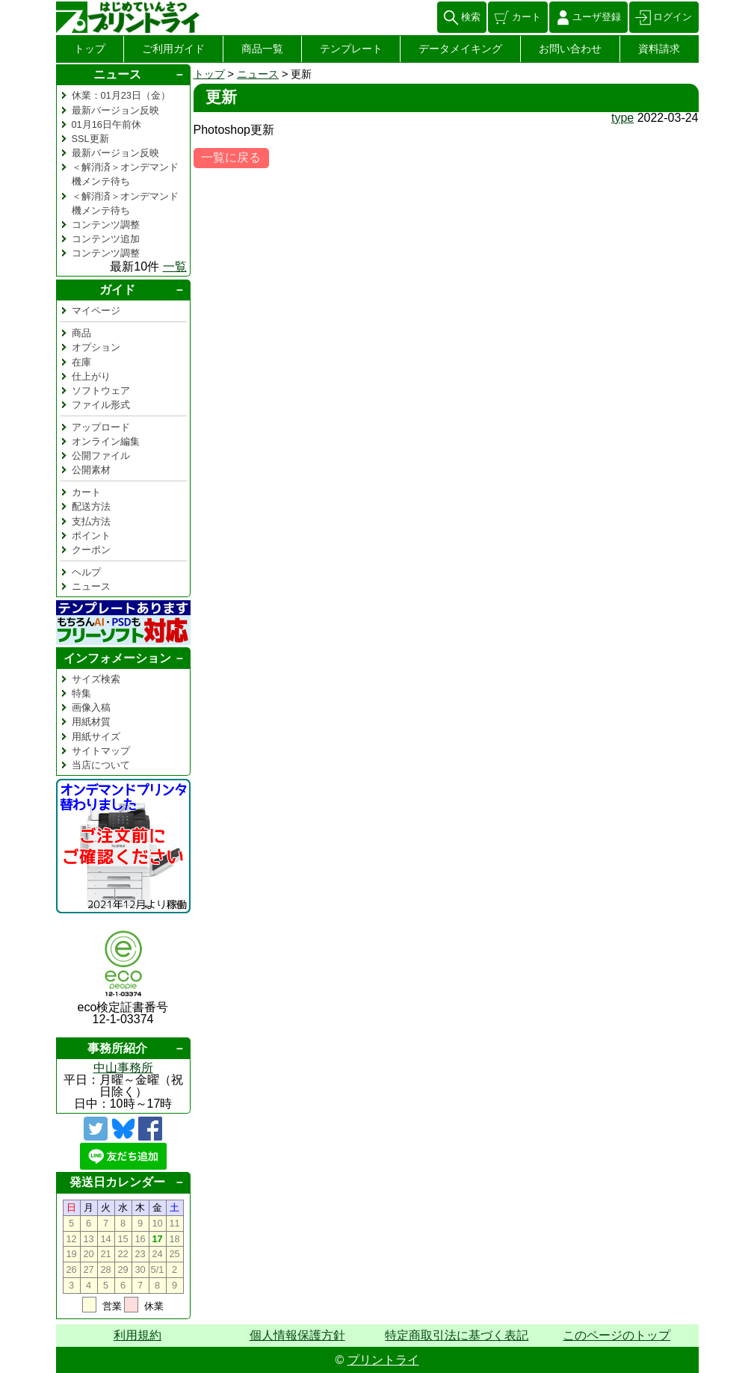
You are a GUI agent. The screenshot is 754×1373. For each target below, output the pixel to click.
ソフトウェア (101, 390)
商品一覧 (262, 49)
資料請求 (659, 49)
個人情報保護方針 (297, 1335)
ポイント (91, 535)
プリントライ (383, 1360)
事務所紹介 (117, 1048)
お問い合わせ (570, 49)
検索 (470, 16)
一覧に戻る (231, 157)
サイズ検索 (96, 679)
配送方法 (91, 506)
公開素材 (91, 469)
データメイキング (460, 49)
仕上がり (91, 376)
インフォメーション (117, 658)
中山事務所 (123, 1067)
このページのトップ (616, 1335)
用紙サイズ (96, 736)
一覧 (175, 266)
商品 (81, 333)
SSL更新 (90, 138)
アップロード (101, 427)
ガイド (117, 289)
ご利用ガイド (173, 49)
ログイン (672, 16)
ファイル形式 (101, 404)
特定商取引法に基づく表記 (456, 1335)
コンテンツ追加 (106, 238)
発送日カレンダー (117, 1182)
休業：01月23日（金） (121, 95)
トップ (89, 49)
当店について (101, 765)
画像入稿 (91, 707)
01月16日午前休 (106, 124)
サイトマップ (101, 750)
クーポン (91, 549)
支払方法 (91, 521)
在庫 (81, 362)
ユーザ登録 (596, 16)
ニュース (258, 74)
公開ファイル (101, 455)
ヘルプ (86, 572)
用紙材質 (91, 721)
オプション (96, 347)
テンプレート (351, 49)
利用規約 (137, 1335)
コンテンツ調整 (106, 224)
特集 (81, 693)
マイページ (96, 310)
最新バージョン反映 (115, 110)
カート (526, 16)
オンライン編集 (106, 441)
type (622, 117)
